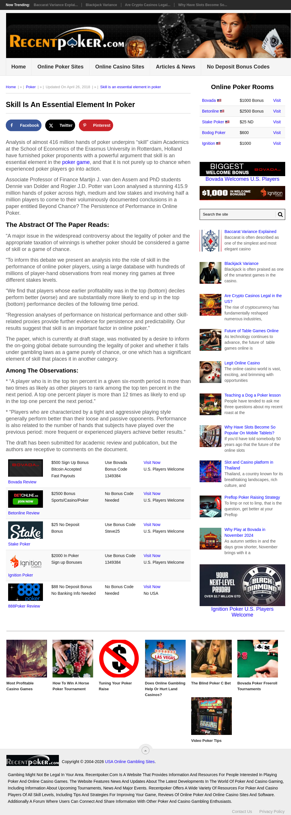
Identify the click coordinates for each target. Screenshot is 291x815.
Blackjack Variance (101, 5)
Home (18, 67)
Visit (277, 100)
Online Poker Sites (60, 67)
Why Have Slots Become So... (202, 5)
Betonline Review (23, 513)
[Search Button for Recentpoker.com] (279, 214)
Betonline (210, 111)
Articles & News (175, 67)
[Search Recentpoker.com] (242, 214)
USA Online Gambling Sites (130, 761)
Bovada (209, 100)
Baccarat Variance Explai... (56, 5)
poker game (76, 162)
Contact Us (242, 811)
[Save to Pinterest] (96, 125)
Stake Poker (19, 544)
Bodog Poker (213, 132)
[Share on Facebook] (23, 125)
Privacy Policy (272, 811)
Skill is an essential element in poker (130, 87)
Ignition (208, 143)
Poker (31, 87)
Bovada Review (22, 482)
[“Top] (145, 750)
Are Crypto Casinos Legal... (148, 5)
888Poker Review (24, 606)
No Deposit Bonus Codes (238, 67)
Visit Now (152, 462)
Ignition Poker (20, 575)
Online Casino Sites (119, 67)
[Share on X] (60, 125)
